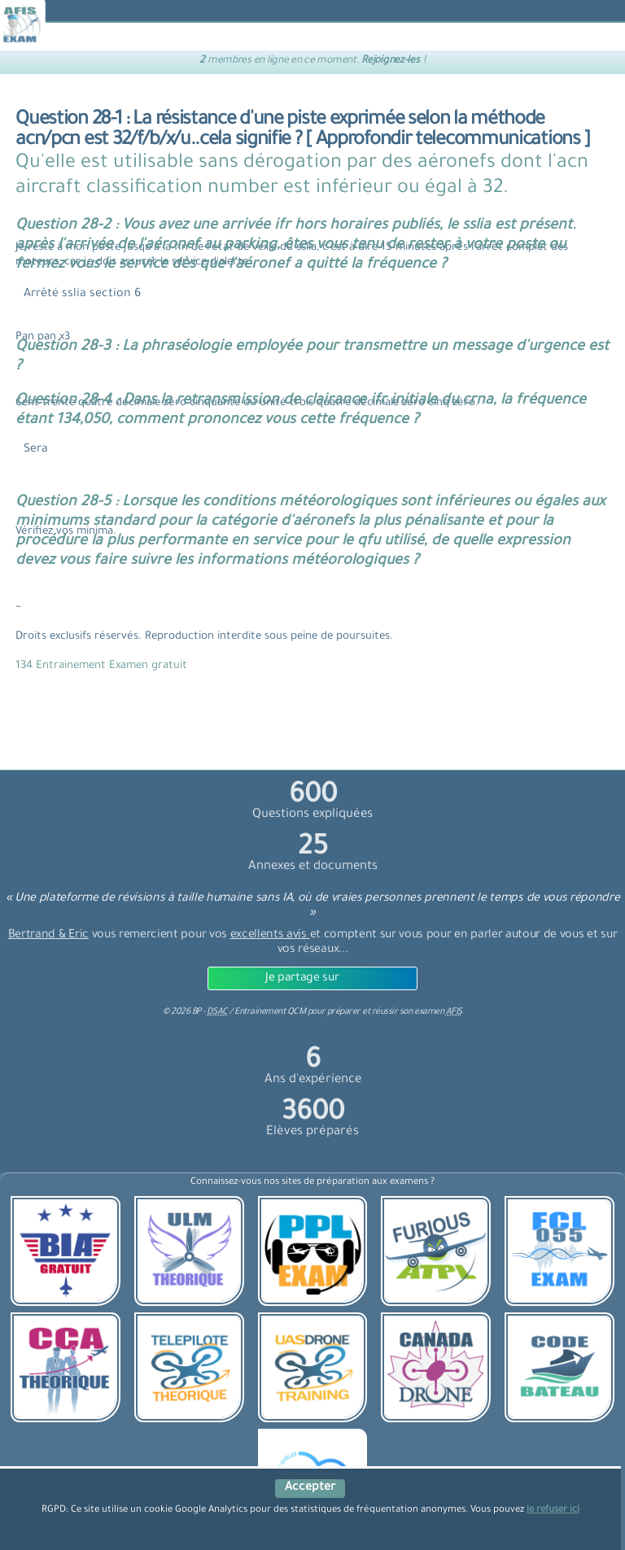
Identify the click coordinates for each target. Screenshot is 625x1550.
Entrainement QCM (271, 1012)
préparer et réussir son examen (394, 1012)
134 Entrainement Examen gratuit (101, 666)
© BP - (195, 1012)
